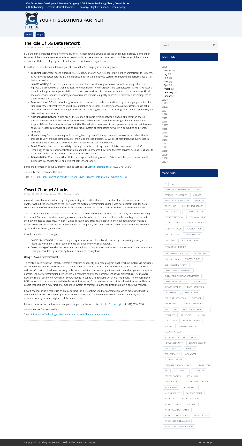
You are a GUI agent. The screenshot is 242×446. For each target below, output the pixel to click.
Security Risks (205, 365)
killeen (201, 315)
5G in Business (86, 176)
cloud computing (174, 217)
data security (102, 314)
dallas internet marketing (178, 270)
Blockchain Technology (177, 200)
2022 (164, 106)
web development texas (176, 415)
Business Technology (192, 206)
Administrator (52, 47)
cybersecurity (172, 259)
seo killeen (192, 376)
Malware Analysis (188, 326)
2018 (164, 121)
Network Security (197, 343)
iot (166, 309)
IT (165, 184)
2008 (164, 158)
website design (201, 415)
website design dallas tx (177, 421)
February (168, 92)
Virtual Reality (172, 393)
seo (166, 370)
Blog (63, 47)
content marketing (195, 222)
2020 (164, 114)
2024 (164, 99)
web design (170, 398)
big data (197, 195)
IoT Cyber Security (192, 309)
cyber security (190, 240)
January (168, 95)
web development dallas (177, 410)
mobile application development (181, 337)
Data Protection (195, 287)
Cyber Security (175, 247)
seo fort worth (173, 376)
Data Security (191, 292)
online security (172, 348)
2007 (164, 161)
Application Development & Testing (182, 189)
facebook (196, 298)
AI (173, 184)
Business (199, 200)
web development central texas (181, 404)
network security (174, 343)
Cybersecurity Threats (176, 265)
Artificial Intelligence (176, 195)
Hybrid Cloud (171, 303)
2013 (164, 139)
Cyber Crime (170, 240)
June (166, 77)
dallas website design (176, 281)
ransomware (171, 354)
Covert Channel (85, 314)
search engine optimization (178, 365)
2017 (164, 125)
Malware (169, 326)
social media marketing (197, 381)
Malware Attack (67, 314)
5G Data (35, 176)
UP (216, 442)
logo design (171, 320)
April (166, 85)
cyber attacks (172, 234)
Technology (190, 387)
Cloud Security (172, 222)
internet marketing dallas (197, 303)
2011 (164, 147)
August (167, 70)
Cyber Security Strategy (177, 253)
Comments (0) (74, 47)
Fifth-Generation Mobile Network (59, 176)
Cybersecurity (192, 259)
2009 (164, 154)
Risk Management (173, 359)
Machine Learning (192, 320)
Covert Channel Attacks (46, 189)
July (165, 74)
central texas (172, 211)
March (167, 88)
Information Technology (109, 176)
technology (171, 387)
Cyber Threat (201, 253)
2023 (164, 103)
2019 (164, 118)
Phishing (190, 348)
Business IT (170, 206)
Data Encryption (173, 287)
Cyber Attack (173, 228)
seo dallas (198, 370)
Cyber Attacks (192, 234)
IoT (125, 176)
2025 (188, 81)
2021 (164, 110)
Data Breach (199, 281)
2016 (164, 129)
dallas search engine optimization (182, 276)
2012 (164, 143)
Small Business (172, 381)
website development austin (179, 426)
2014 (164, 136)
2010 (164, 150)
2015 (164, 132)
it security (170, 315)
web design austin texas (194, 398)
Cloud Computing (197, 217)
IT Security (186, 315)
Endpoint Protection (175, 298)
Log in (40, 34)
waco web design (194, 393)
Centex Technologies (98, 166)
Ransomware (189, 354)
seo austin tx (181, 370)
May (166, 81)
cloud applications (194, 211)
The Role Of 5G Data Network (52, 43)
